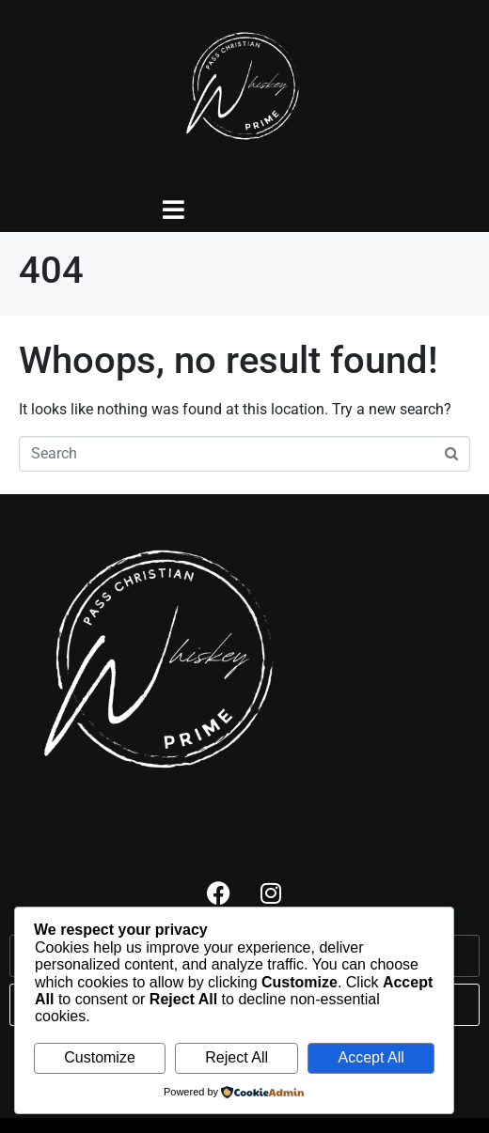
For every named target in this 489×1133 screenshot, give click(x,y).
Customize (99, 1057)
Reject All (236, 1057)
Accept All (370, 1057)
